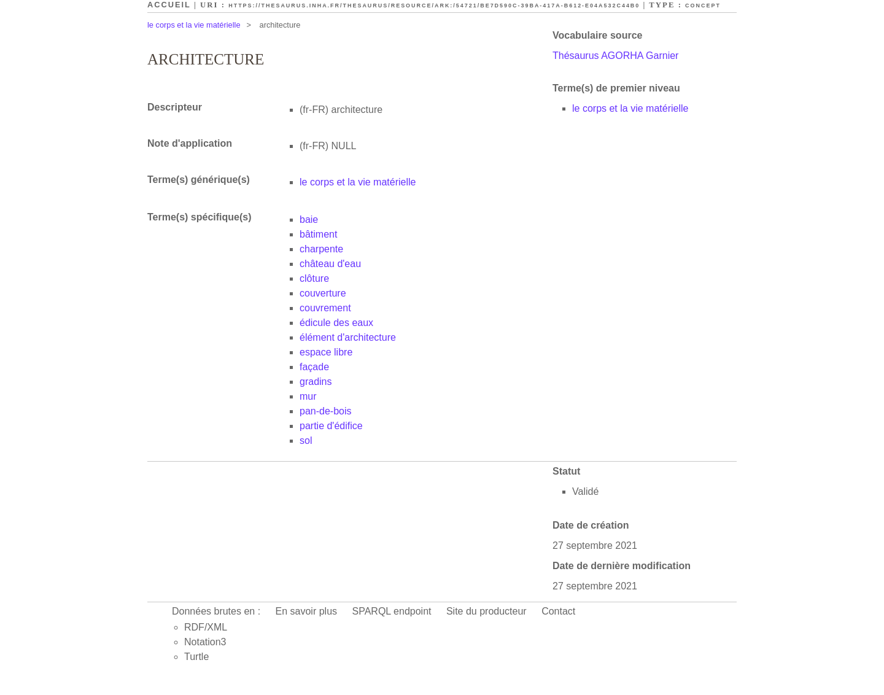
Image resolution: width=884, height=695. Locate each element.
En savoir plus (307, 611)
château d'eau (330, 263)
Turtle (196, 656)
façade (314, 367)
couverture (323, 293)
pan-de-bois (326, 411)
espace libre (326, 352)
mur (308, 396)
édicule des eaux (336, 322)
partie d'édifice (331, 426)
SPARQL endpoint (392, 611)
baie (309, 219)
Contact (558, 611)
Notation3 (205, 642)
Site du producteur (486, 611)
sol (306, 440)
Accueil (169, 4)
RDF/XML (205, 627)
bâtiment (318, 234)
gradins (316, 381)
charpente (321, 249)
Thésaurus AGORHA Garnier (615, 55)
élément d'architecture (348, 337)
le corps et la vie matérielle (194, 24)
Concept (703, 5)
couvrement (325, 308)
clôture (314, 278)
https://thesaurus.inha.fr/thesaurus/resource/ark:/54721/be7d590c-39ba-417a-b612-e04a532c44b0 (434, 5)
